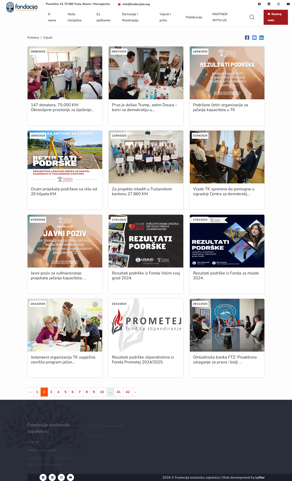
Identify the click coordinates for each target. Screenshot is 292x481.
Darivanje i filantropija (130, 17)
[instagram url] (278, 4)
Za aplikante (103, 17)
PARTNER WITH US (220, 17)
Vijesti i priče (165, 17)
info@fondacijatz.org (136, 4)
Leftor (260, 477)
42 (128, 392)
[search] (252, 17)
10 (102, 392)
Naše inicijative (75, 17)
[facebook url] (259, 4)
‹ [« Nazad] (30, 392)
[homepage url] (21, 6)
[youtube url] (288, 4)
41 (119, 392)
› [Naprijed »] (135, 392)
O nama (52, 17)
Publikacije (194, 17)
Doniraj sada (274, 17)
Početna (33, 38)
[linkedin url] (269, 4)
